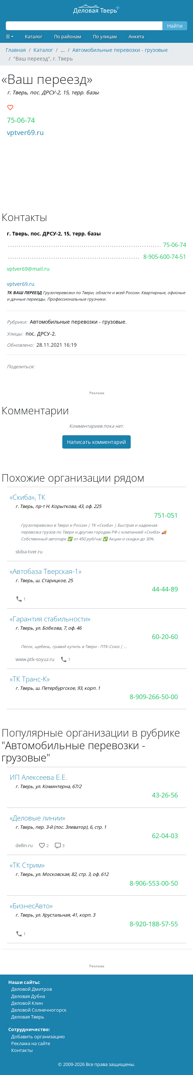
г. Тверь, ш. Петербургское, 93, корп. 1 (57, 688)
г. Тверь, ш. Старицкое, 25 (44, 580)
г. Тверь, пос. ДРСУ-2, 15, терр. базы (53, 92)
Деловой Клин (27, 1003)
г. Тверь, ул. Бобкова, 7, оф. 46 (48, 628)
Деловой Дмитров (31, 989)
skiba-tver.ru (28, 551)
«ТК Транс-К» (30, 679)
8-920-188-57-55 (154, 923)
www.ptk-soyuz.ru (34, 659)
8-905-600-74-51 (164, 257)
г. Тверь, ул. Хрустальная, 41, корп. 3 (55, 915)
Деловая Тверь (27, 1016)
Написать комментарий (96, 441)
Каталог (33, 36)
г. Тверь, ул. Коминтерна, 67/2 (48, 786)
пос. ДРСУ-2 (40, 333)
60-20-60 (165, 636)
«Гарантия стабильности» (50, 619)
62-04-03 (165, 835)
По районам (67, 36)
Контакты (22, 1050)
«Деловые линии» (37, 818)
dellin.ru (24, 845)
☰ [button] (8, 36)
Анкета (136, 36)
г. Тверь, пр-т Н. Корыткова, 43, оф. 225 (58, 506)
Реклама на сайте (30, 1043)
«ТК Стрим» (27, 865)
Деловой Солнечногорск (39, 1010)
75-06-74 (21, 120)
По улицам (105, 36)
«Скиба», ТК (27, 497)
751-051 (166, 515)
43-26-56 (165, 795)
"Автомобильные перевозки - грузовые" (73, 751)
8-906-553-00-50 (154, 883)
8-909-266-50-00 (154, 696)
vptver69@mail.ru (28, 268)
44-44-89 (165, 589)
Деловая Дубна (28, 996)
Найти (175, 25)
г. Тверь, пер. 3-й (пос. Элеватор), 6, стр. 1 (60, 827)
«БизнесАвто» (31, 905)
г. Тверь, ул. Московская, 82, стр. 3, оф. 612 (61, 874)
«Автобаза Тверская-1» (45, 571)
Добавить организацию (38, 1036)
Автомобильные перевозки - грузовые (77, 321)
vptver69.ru (25, 132)
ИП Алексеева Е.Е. (38, 777)
